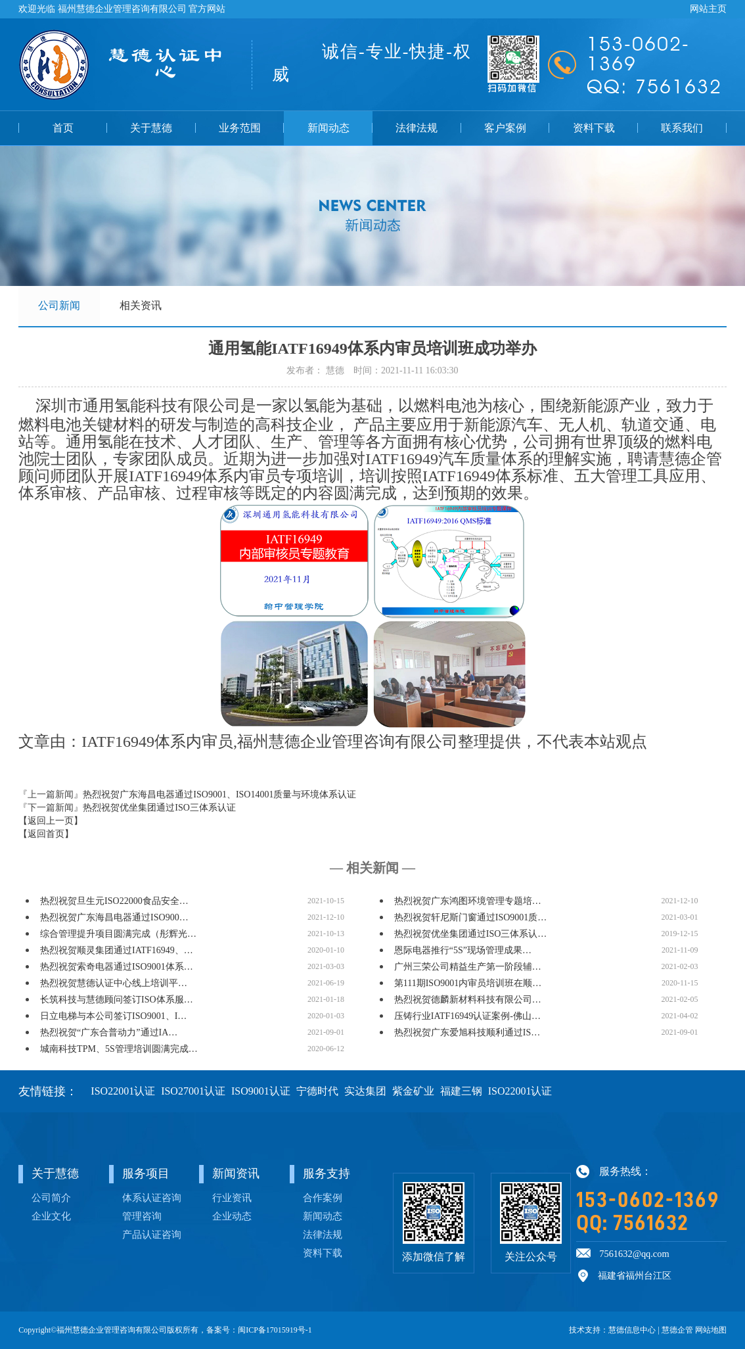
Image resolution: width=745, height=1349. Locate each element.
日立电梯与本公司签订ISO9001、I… (113, 1016)
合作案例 (322, 1197)
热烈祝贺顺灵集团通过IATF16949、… (116, 950)
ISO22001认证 (123, 1091)
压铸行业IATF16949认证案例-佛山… (467, 1016)
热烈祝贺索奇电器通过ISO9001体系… (116, 967)
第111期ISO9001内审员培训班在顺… (468, 983)
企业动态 (232, 1215)
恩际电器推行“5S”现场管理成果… (462, 950)
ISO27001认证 (193, 1091)
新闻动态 (328, 127)
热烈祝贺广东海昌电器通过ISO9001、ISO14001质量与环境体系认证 (219, 794)
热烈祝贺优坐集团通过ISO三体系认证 (159, 808)
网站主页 (708, 9)
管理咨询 (142, 1215)
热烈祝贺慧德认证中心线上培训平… (113, 983)
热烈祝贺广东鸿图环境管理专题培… (467, 901)
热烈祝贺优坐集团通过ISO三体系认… (470, 934)
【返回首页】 (46, 834)
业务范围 (240, 127)
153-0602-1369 (648, 1199)
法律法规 (416, 127)
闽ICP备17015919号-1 (275, 1330)
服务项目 (145, 1173)
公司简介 (51, 1197)
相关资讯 (141, 305)
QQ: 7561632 (632, 1222)
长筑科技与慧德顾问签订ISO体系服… (116, 1000)
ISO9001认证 (260, 1091)
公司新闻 (59, 305)
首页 (63, 127)
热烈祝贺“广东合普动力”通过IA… (108, 1032)
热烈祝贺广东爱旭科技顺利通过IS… (467, 1032)
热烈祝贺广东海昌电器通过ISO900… (114, 917)
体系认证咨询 (151, 1197)
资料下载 (594, 127)
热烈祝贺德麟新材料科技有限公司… (467, 1000)
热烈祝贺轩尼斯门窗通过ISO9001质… (470, 917)
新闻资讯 (236, 1173)
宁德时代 (317, 1091)
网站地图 (711, 1330)
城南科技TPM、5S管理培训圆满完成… (119, 1049)
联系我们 (682, 127)
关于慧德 (151, 127)
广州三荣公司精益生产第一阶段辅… (467, 967)
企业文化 (51, 1215)
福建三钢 (461, 1091)
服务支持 (326, 1173)
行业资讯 (232, 1197)
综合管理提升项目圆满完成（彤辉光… (118, 934)
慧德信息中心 (632, 1330)
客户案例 (505, 127)
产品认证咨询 (151, 1234)
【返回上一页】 (50, 821)
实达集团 (365, 1091)
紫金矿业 (413, 1091)
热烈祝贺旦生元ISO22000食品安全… (114, 901)
